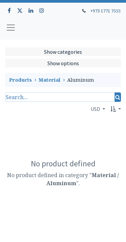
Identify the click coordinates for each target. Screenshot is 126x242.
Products (20, 80)
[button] (116, 109)
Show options (63, 63)
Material (49, 80)
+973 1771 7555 (105, 11)
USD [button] (96, 109)
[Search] (118, 97)
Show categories (63, 51)
